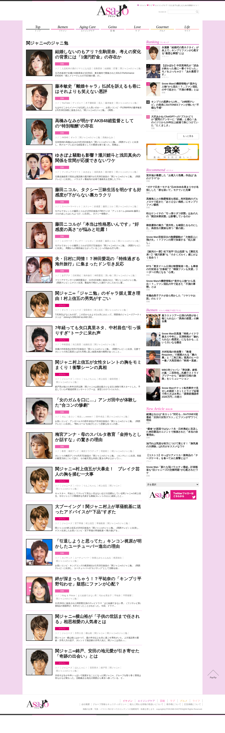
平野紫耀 (127, 595)
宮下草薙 (79, 523)
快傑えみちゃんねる (101, 558)
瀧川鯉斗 (109, 172)
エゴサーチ (67, 241)
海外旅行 (87, 275)
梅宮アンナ (73, 451)
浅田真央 (98, 172)
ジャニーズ (75, 310)
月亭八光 (79, 633)
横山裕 (89, 633)
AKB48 (65, 137)
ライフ (196, 700)
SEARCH (162, 12)
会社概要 (85, 704)
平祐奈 (117, 595)
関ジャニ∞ (115, 485)
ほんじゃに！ (81, 667)
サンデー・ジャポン (84, 241)
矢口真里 (77, 344)
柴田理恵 (114, 379)
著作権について (173, 704)
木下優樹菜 (90, 103)
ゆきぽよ (87, 172)
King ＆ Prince (68, 595)
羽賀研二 (105, 451)
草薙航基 (101, 523)
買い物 (108, 275)
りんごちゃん (89, 379)
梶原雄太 (117, 558)
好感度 (97, 206)
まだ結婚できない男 (87, 595)
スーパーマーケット (71, 206)
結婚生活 (87, 344)
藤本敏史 (109, 103)
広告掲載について (192, 704)
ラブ (172, 700)
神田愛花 (98, 275)
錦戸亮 (104, 667)
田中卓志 (100, 416)
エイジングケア (146, 700)
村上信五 (98, 310)
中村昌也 (66, 344)
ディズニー (77, 103)
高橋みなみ (107, 137)
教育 (64, 451)
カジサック (67, 558)
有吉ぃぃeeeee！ (85, 416)
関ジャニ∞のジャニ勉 (130, 68)
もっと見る (188, 136)
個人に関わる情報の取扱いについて (146, 704)
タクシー (87, 206)
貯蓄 (115, 68)
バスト (78, 379)
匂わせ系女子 (105, 595)
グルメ (183, 700)
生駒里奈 (98, 68)
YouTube (66, 103)
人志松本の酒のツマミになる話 (76, 68)
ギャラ (74, 137)
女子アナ (66, 275)
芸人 (100, 103)
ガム (64, 416)
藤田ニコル (108, 206)
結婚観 (108, 68)
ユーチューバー (82, 558)
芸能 (62, 64)
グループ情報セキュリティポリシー (110, 704)
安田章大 (87, 310)
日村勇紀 (77, 275)
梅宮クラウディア (89, 451)
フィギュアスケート (71, 172)
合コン (71, 416)
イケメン (62, 305)
